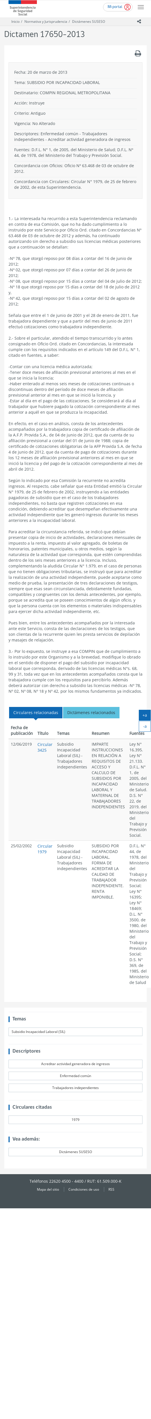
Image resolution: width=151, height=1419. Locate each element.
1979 (75, 1119)
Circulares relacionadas (35, 712)
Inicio (15, 21)
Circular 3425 (45, 747)
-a (147, 727)
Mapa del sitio (48, 1189)
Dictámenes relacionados (91, 712)
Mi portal (115, 7)
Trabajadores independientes (75, 1087)
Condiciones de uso (83, 1189)
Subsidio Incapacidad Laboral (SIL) (38, 1031)
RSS (111, 1189)
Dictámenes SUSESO (88, 21)
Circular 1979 (45, 848)
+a (146, 716)
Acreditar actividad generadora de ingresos (75, 1063)
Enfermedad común (75, 1075)
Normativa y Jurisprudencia (45, 21)
